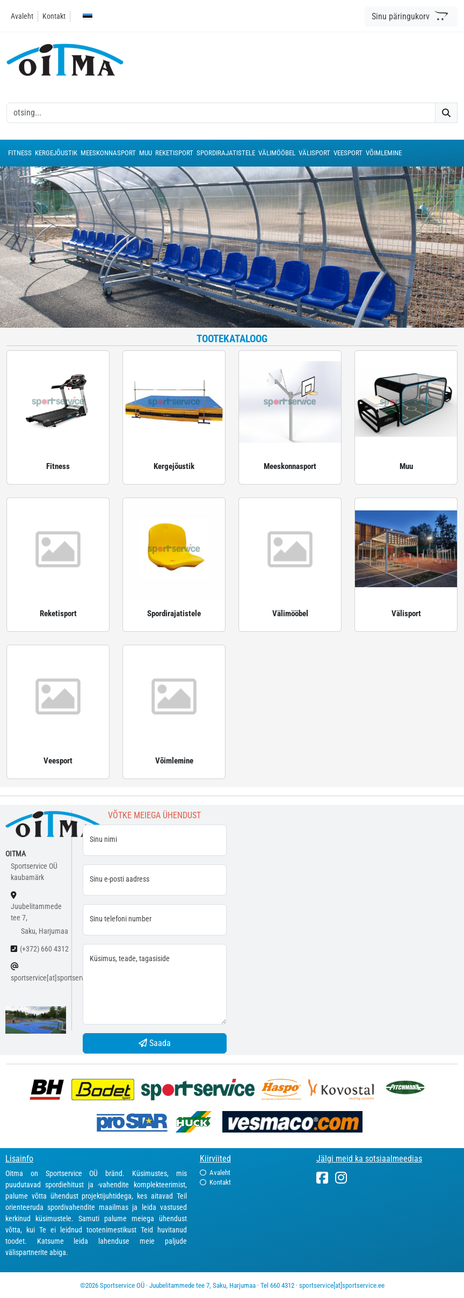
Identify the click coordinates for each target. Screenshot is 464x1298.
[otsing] (221, 113)
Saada (155, 1043)
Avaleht (22, 16)
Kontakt (54, 16)
